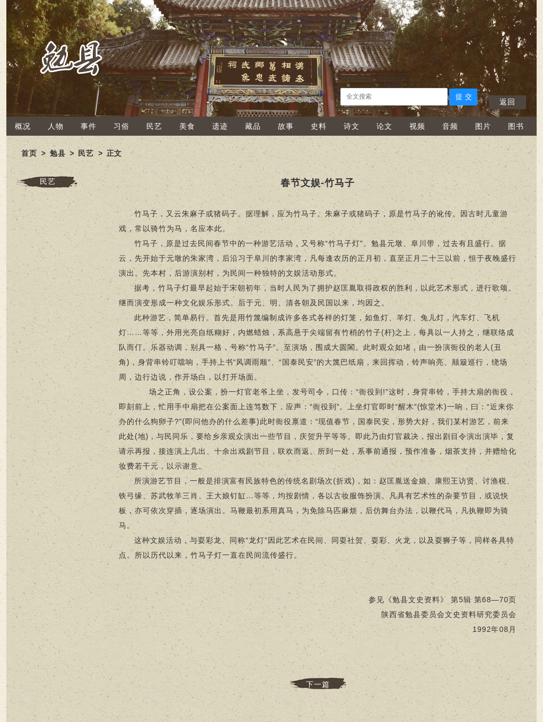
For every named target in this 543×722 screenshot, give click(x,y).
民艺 (154, 126)
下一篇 (318, 684)
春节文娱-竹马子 (318, 183)
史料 (319, 126)
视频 (417, 126)
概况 (23, 126)
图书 (516, 126)
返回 (507, 102)
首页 (29, 153)
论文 (384, 126)
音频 (450, 126)
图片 (483, 126)
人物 (56, 126)
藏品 (253, 126)
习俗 (121, 126)
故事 (286, 126)
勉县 (58, 153)
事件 (89, 126)
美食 (187, 126)
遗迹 (220, 126)
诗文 (352, 126)
